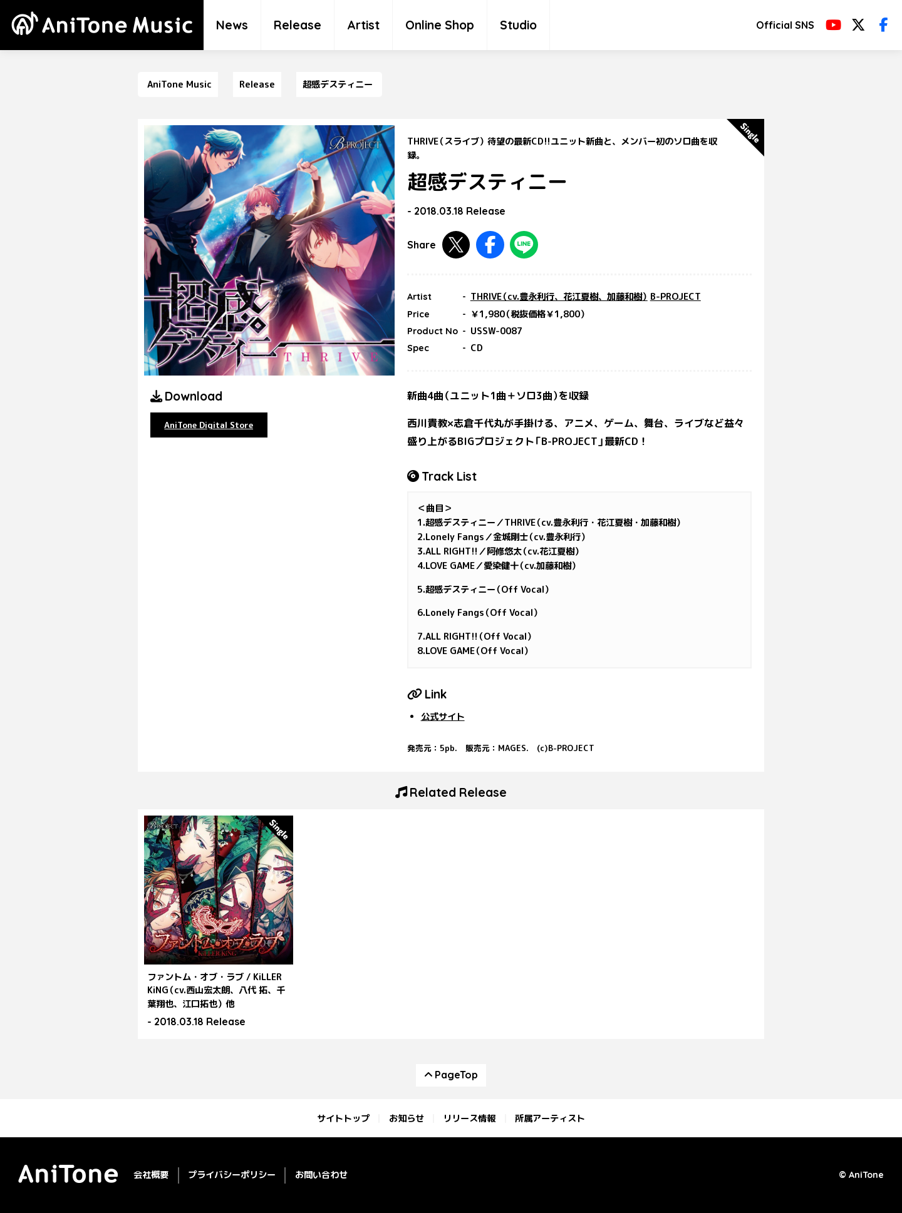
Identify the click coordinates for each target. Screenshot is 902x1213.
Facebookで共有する (490, 245)
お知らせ (406, 1118)
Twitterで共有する (456, 245)
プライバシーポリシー (232, 1175)
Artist (363, 25)
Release (297, 25)
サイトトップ (343, 1118)
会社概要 (150, 1175)
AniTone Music (179, 84)
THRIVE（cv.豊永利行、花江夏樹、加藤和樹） (559, 296)
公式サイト (443, 716)
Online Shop (439, 25)
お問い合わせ (321, 1175)
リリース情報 (469, 1118)
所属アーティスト (550, 1118)
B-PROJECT (675, 296)
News (232, 25)
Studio (518, 25)
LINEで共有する (524, 245)
